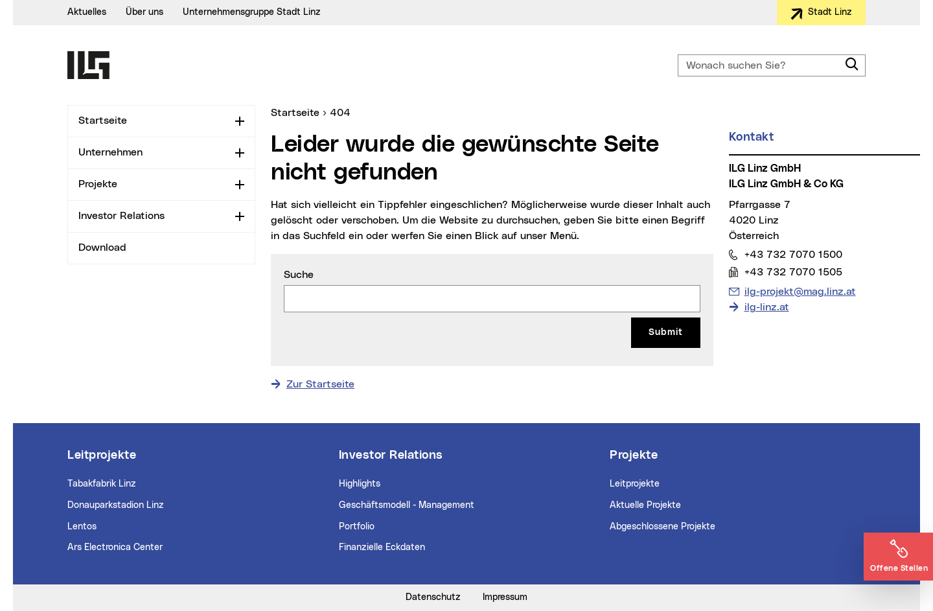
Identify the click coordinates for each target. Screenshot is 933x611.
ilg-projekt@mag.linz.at (800, 290)
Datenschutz (433, 597)
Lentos (82, 526)
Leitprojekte (635, 484)
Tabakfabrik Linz (101, 484)
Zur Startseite (320, 384)
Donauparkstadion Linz (115, 505)
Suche (299, 275)
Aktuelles (86, 12)
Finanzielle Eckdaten (382, 547)
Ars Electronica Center (115, 547)
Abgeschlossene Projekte (662, 526)
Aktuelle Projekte (645, 505)
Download (102, 247)
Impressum (505, 597)
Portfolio (356, 526)
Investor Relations (121, 216)
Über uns (144, 12)
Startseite (102, 120)
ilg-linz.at (766, 307)
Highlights (359, 484)
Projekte (97, 184)
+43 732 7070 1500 (793, 254)
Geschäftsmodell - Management (406, 505)
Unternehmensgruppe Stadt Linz (252, 12)
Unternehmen (110, 152)
